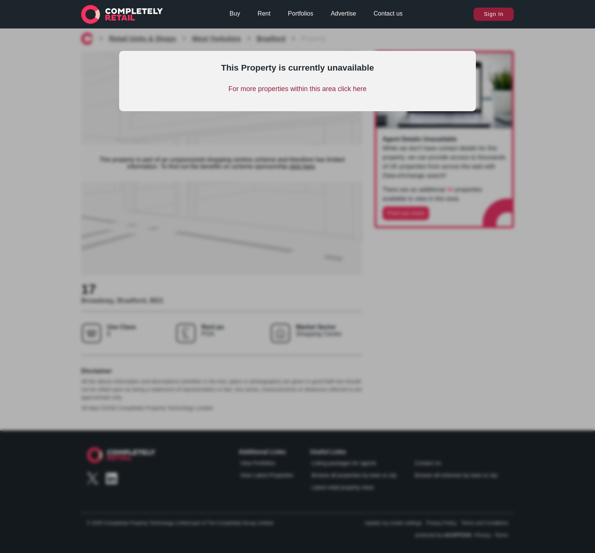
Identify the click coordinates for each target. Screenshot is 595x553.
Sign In (494, 14)
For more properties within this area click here (297, 89)
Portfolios (300, 13)
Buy (235, 13)
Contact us (388, 13)
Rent (264, 13)
